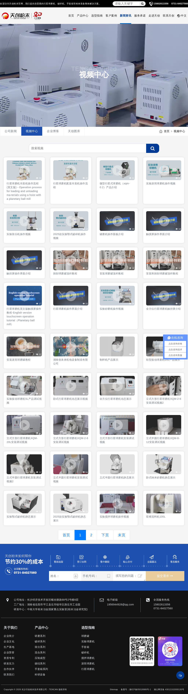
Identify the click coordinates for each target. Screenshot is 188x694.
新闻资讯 (125, 15)
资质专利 (9, 658)
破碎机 (85, 652)
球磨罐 (85, 635)
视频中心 (32, 131)
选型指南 (97, 15)
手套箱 (85, 646)
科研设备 (40, 674)
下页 (105, 535)
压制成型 (40, 658)
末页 (121, 535)
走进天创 (154, 15)
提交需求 (165, 575)
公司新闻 (11, 131)
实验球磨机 (88, 641)
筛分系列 (40, 646)
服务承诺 (140, 15)
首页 (71, 15)
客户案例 (111, 15)
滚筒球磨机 (88, 663)
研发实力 (9, 663)
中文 (182, 16)
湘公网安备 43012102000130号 (169, 689)
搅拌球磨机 (88, 658)
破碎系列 (40, 641)
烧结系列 (40, 663)
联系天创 (168, 15)
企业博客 (53, 131)
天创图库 (74, 131)
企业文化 (9, 641)
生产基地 (9, 646)
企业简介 (9, 635)
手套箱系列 (41, 669)
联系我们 (9, 674)
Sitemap (114, 689)
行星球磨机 (88, 669)
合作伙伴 (9, 669)
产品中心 (82, 15)
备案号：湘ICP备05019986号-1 (136, 689)
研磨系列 (40, 635)
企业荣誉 (9, 652)
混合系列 (40, 652)
